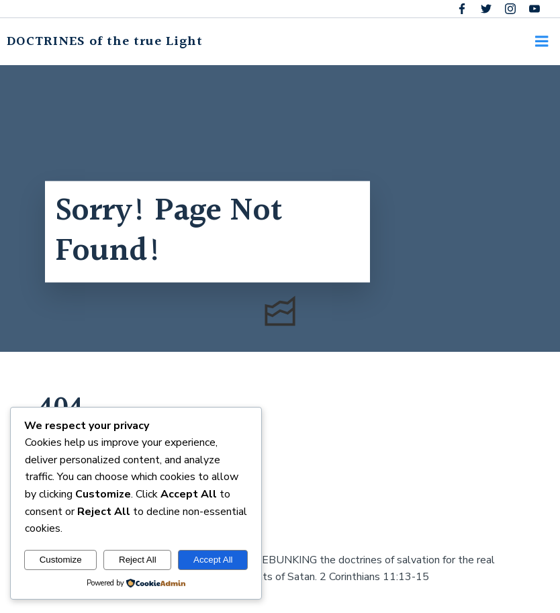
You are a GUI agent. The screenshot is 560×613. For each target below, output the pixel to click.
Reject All (137, 560)
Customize (61, 560)
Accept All (213, 560)
